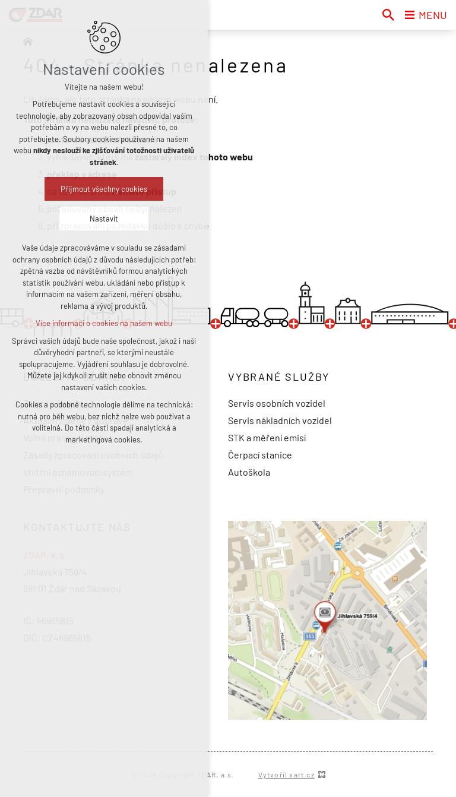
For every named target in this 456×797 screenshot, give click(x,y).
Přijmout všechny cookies (104, 189)
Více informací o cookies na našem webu (104, 323)
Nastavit (104, 218)
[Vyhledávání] (388, 15)
